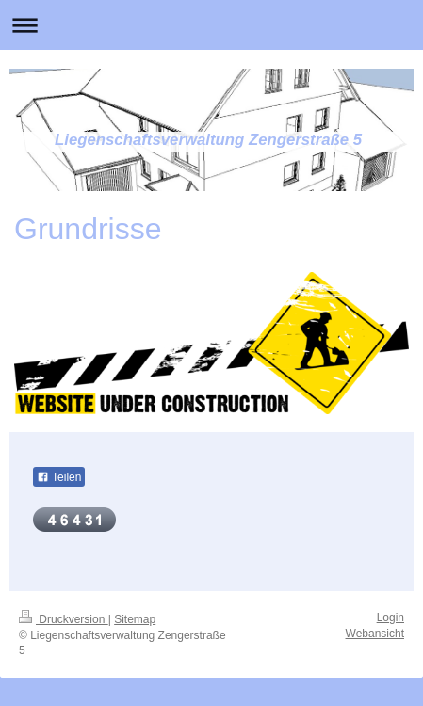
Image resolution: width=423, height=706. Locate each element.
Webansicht (375, 633)
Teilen (59, 477)
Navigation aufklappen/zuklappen (211, 25)
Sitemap (134, 619)
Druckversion (63, 619)
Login (390, 617)
